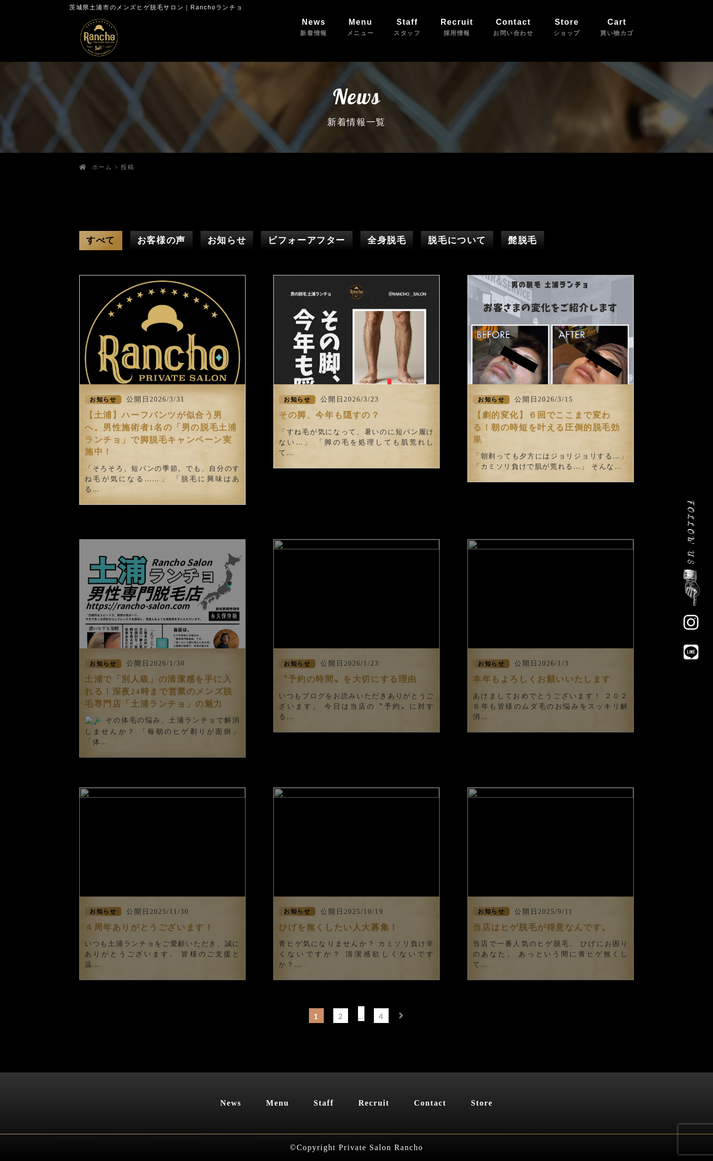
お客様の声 (161, 240)
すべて (100, 240)
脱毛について (457, 240)
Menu (360, 27)
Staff (407, 27)
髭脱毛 (522, 240)
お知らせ (226, 240)
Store (567, 27)
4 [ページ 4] (381, 1016)
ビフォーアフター (307, 240)
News (313, 27)
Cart (617, 27)
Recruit (457, 27)
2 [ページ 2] (340, 1016)
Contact (513, 27)
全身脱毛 (386, 240)
